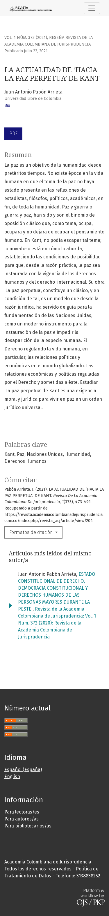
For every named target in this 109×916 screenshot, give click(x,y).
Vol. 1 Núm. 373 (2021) (25, 37)
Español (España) (23, 769)
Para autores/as (21, 819)
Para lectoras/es (21, 812)
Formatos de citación (31, 532)
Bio (7, 105)
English (12, 776)
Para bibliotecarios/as (27, 826)
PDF (13, 133)
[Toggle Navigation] (92, 8)
